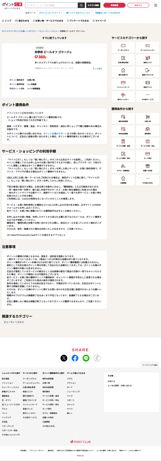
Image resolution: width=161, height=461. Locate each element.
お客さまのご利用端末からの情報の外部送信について (75, 450)
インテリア (6, 417)
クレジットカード (30, 404)
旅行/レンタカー (29, 413)
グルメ (4, 408)
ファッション (7, 383)
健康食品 (5, 395)
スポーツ (70, 400)
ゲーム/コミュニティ (31, 383)
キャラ (70, 408)
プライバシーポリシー (37, 450)
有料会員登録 (47, 387)
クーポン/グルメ (29, 378)
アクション (71, 383)
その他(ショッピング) (11, 434)
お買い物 (46, 383)
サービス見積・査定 (50, 395)
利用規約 (23, 450)
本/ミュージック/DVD (11, 404)
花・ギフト (6, 400)
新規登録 (114, 5)
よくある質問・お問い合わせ (120, 385)
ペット (4, 413)
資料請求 (46, 391)
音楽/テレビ (28, 408)
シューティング (73, 391)
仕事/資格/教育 (29, 387)
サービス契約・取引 (50, 404)
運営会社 (51, 450)
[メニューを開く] (155, 5)
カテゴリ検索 (93, 5)
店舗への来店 (47, 417)
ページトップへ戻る (150, 365)
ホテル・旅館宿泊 (49, 413)
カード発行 (47, 408)
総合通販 (5, 378)
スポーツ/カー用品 (9, 430)
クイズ (70, 395)
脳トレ (70, 413)
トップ (6, 20)
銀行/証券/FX (28, 395)
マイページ (99, 20)
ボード (70, 387)
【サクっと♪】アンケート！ (50, 12)
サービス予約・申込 (50, 400)
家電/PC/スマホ (8, 391)
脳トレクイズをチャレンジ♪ (78, 12)
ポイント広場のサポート (55, 133)
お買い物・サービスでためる (48, 20)
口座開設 (46, 421)
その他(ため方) (48, 426)
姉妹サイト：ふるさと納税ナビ (130, 450)
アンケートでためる (78, 20)
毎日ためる (22, 20)
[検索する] (81, 5)
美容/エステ (28, 391)
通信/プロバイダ (29, 400)
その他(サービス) (30, 417)
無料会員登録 (47, 378)
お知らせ (111, 381)
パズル (70, 378)
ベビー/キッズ (8, 426)
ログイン (138, 5)
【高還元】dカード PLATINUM (107, 12)
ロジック (70, 404)
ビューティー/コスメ (14, 322)
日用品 (4, 421)
